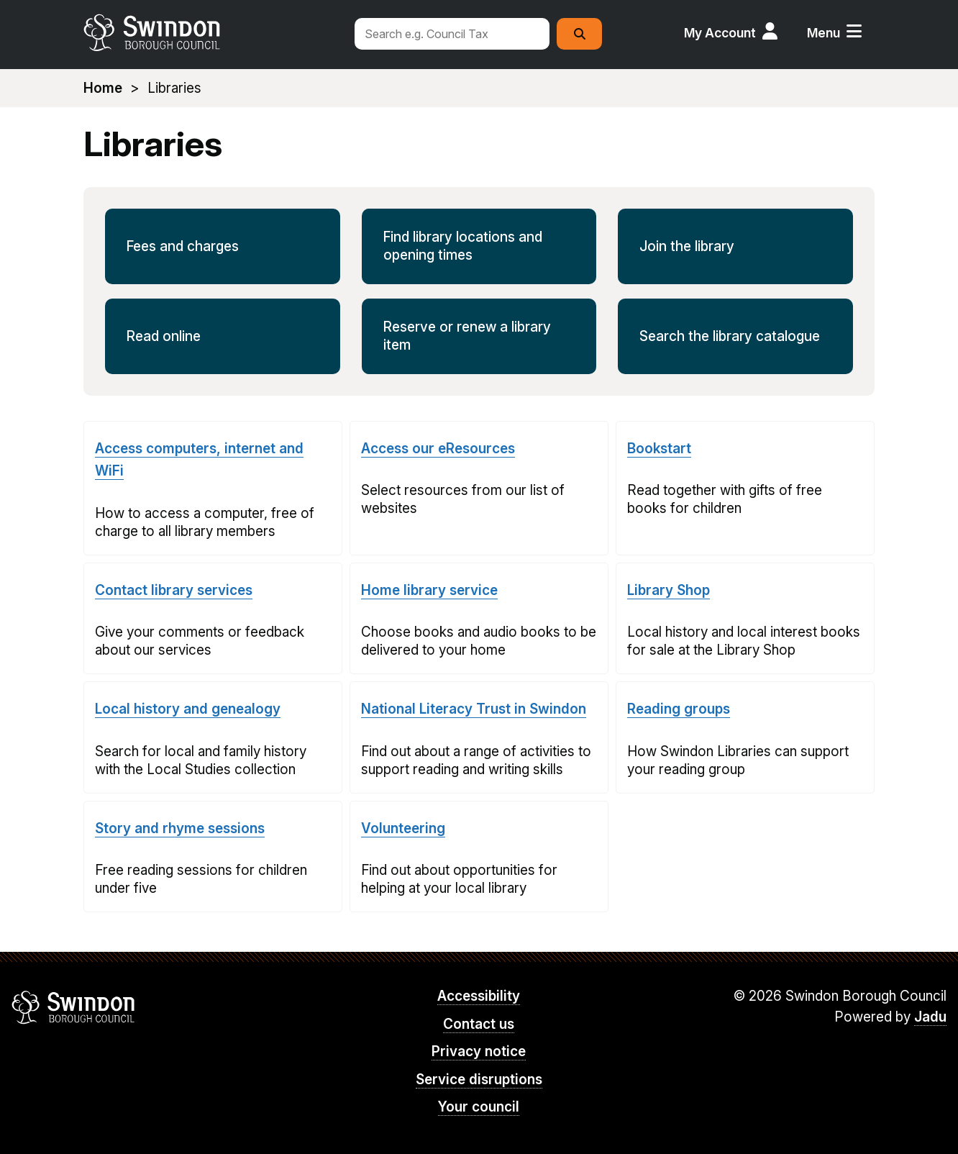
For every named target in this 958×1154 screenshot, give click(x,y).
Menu (823, 32)
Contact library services (173, 590)
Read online (164, 336)
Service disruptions (479, 1079)
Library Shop (668, 590)
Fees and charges (183, 246)
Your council (478, 1107)
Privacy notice (479, 1051)
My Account (720, 32)
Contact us (478, 1024)
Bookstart (659, 448)
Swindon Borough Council (74, 1007)
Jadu (930, 1017)
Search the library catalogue (729, 336)
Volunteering (403, 828)
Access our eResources (438, 448)
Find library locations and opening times (462, 246)
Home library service (429, 590)
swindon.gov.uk (210, 32)
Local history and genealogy (187, 709)
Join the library (686, 246)
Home (102, 88)
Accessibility (478, 996)
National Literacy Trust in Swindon (473, 709)
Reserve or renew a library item (467, 336)
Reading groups (678, 709)
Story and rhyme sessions (180, 828)
